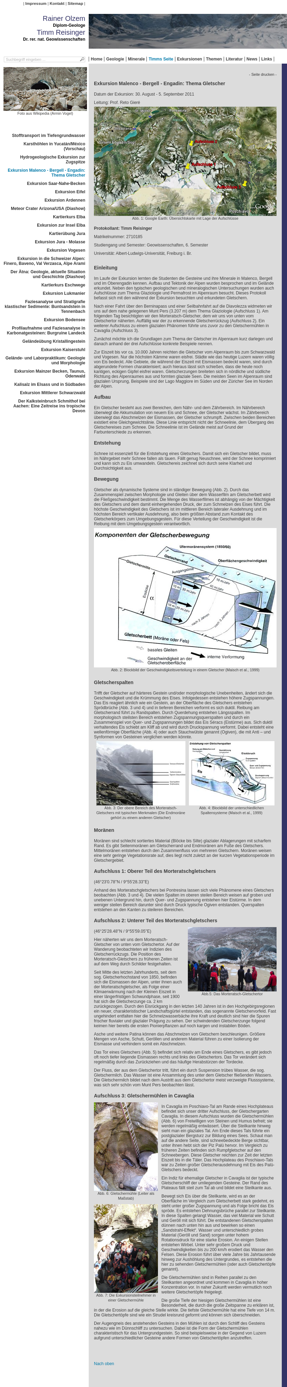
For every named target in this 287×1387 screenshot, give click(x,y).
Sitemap (75, 3)
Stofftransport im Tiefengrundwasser (48, 135)
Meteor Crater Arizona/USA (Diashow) (48, 208)
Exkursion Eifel (70, 191)
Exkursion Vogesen (66, 250)
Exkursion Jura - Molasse (60, 242)
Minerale (136, 59)
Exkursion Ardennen (65, 200)
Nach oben (104, 1363)
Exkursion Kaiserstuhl (63, 349)
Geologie (115, 59)
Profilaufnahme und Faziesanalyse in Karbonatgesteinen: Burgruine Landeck (46, 330)
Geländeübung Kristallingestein (53, 341)
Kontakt (57, 3)
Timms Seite (161, 59)
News (252, 59)
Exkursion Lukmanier (64, 293)
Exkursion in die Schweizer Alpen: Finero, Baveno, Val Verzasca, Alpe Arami (44, 261)
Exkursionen (189, 59)
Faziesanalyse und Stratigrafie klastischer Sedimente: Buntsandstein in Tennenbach (45, 306)
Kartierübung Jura (67, 233)
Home (96, 59)
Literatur (234, 59)
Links (266, 59)
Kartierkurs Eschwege (63, 285)
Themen (214, 59)
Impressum (36, 3)
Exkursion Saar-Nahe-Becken (56, 183)
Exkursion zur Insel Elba (61, 225)
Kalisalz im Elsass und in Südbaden (49, 384)
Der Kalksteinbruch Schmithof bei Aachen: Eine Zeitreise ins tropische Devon (49, 406)
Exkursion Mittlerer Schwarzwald (52, 392)
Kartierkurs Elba (69, 216)
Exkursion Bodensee (64, 319)
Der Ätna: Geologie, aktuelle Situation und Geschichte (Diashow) (47, 274)
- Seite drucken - (263, 74)
